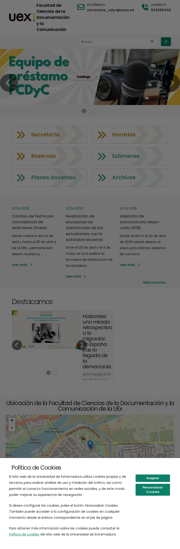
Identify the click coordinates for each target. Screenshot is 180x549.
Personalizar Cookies (153, 489)
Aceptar (152, 478)
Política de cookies (24, 534)
